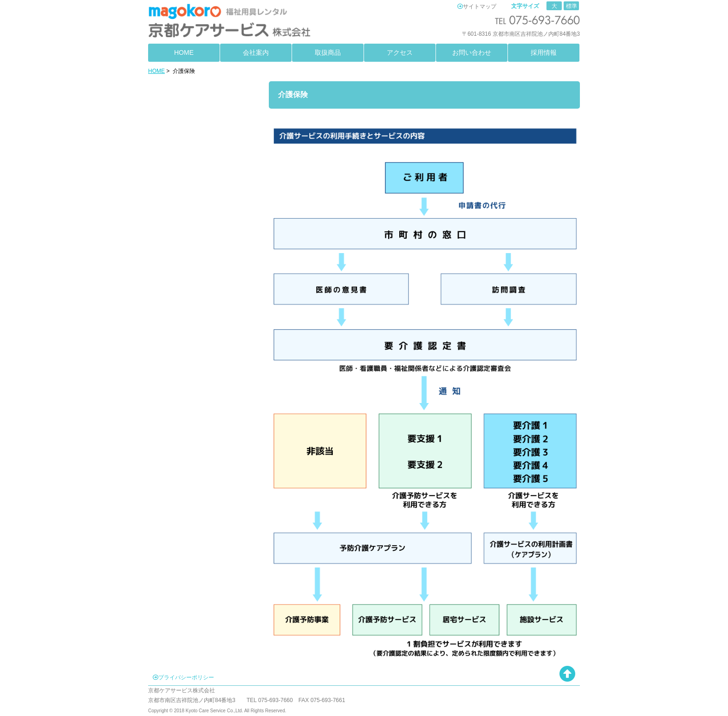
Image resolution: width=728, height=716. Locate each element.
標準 (571, 6)
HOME (184, 52)
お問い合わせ (471, 52)
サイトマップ (479, 6)
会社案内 (256, 52)
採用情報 (544, 52)
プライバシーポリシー (186, 677)
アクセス (400, 52)
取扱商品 (328, 52)
